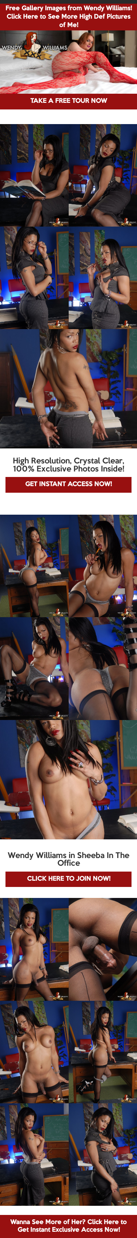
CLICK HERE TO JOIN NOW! (68, 879)
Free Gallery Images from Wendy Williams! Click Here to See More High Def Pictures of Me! (68, 17)
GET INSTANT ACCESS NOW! (68, 484)
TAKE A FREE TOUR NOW (68, 101)
